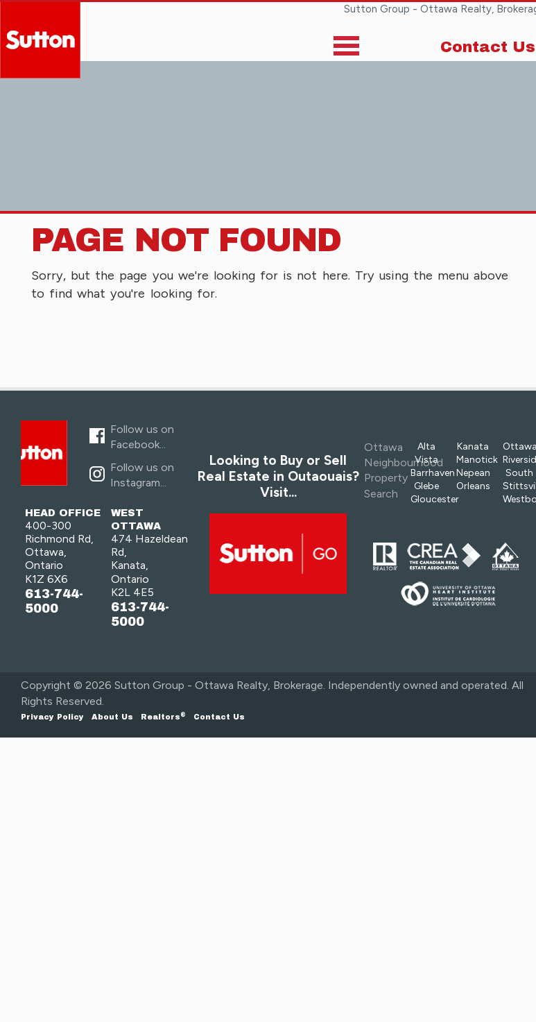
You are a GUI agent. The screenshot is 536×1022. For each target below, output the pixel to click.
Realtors (163, 717)
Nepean (473, 473)
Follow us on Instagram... (142, 475)
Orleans (473, 486)
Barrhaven (432, 473)
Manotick (477, 460)
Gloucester (434, 499)
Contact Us (487, 47)
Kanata (473, 446)
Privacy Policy (52, 717)
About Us (112, 717)
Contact (219, 717)
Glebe (426, 486)
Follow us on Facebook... (142, 437)
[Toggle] (346, 49)
